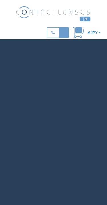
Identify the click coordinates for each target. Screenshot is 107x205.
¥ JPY (93, 32)
